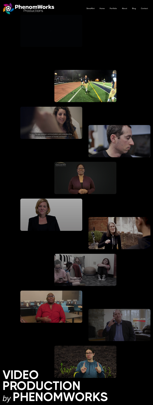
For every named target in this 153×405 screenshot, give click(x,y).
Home (102, 8)
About (124, 8)
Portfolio (113, 8)
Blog (134, 8)
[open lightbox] (51, 31)
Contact (144, 8)
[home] (9, 8)
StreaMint (90, 8)
